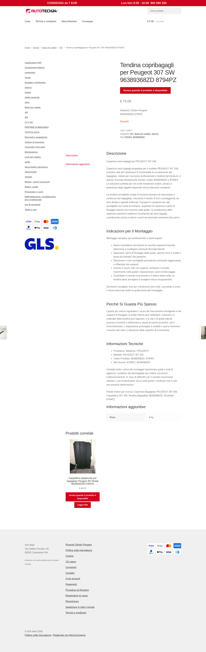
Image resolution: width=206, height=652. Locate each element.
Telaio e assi (31, 209)
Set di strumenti (32, 204)
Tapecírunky (31, 172)
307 (61, 47)
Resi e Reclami (69, 21)
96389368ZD (139, 137)
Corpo (28, 77)
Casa (27, 21)
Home (27, 47)
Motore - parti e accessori (37, 182)
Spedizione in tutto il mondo (80, 607)
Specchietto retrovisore (36, 167)
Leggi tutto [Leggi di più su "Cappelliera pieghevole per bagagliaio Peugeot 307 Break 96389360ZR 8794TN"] (82, 505)
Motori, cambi (31, 187)
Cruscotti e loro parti (35, 147)
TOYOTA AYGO (32, 132)
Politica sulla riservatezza (79, 550)
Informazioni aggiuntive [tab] (78, 164)
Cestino (70, 556)
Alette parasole (32, 97)
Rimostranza (72, 601)
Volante (28, 177)
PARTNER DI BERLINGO (37, 127)
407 (26, 117)
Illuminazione (31, 152)
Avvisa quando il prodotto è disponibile (145, 90)
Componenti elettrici (35, 67)
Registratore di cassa (77, 595)
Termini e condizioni (46, 21)
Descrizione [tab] (72, 155)
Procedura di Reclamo (77, 590)
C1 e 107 (29, 122)
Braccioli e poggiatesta (36, 137)
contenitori (30, 72)
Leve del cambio (33, 157)
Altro (27, 102)
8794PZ (128, 137)
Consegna (87, 21)
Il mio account (73, 578)
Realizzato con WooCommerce (69, 635)
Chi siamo (71, 561)
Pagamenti (71, 584)
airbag (28, 92)
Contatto (70, 573)
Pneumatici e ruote (34, 192)
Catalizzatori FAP (33, 63)
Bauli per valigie (49, 47)
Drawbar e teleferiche (35, 82)
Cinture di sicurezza (34, 142)
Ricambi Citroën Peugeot (79, 544)
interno (36, 47)
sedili (27, 162)
